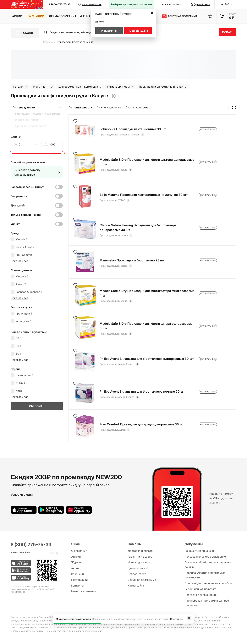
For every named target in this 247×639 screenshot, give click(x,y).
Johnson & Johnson (29, 291)
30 (18, 338)
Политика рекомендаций (200, 594)
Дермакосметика (62, 16)
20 (18, 345)
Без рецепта (19, 196)
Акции (17, 16)
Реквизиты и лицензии (199, 550)
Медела (22, 276)
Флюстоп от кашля (82, 42)
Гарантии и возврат (141, 556)
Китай (20, 390)
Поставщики (79, 579)
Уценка (85, 16)
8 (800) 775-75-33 (59, 4)
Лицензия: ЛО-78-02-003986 (35, 589)
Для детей (18, 205)
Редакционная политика (200, 589)
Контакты (77, 585)
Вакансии (77, 574)
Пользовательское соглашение (205, 556)
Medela (22, 239)
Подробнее (176, 619)
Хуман (122, 429)
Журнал (76, 562)
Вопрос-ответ (137, 574)
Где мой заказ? (138, 568)
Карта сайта (136, 585)
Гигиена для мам (24, 107)
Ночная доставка (139, 562)
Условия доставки (172, 4)
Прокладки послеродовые (32, 126)
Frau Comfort (25, 254)
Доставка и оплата (140, 550)
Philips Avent (25, 247)
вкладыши (23, 321)
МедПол (123, 265)
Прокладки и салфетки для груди (37, 113)
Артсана (123, 235)
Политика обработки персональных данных (208, 565)
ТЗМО (121, 200)
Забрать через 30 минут (27, 186)
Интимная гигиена (27, 119)
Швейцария (24, 375)
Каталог (24, 33)
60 (18, 353)
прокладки (24, 313)
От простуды (64, 42)
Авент (21, 284)
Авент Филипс (126, 364)
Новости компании (83, 591)
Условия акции (22, 494)
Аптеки (76, 556)
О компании (79, 550)
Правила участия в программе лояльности (204, 575)
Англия (21, 383)
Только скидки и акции (26, 214)
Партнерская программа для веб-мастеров (207, 603)
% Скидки (36, 16)
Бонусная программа (142, 579)
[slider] (11, 153)
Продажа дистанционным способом (208, 583)
